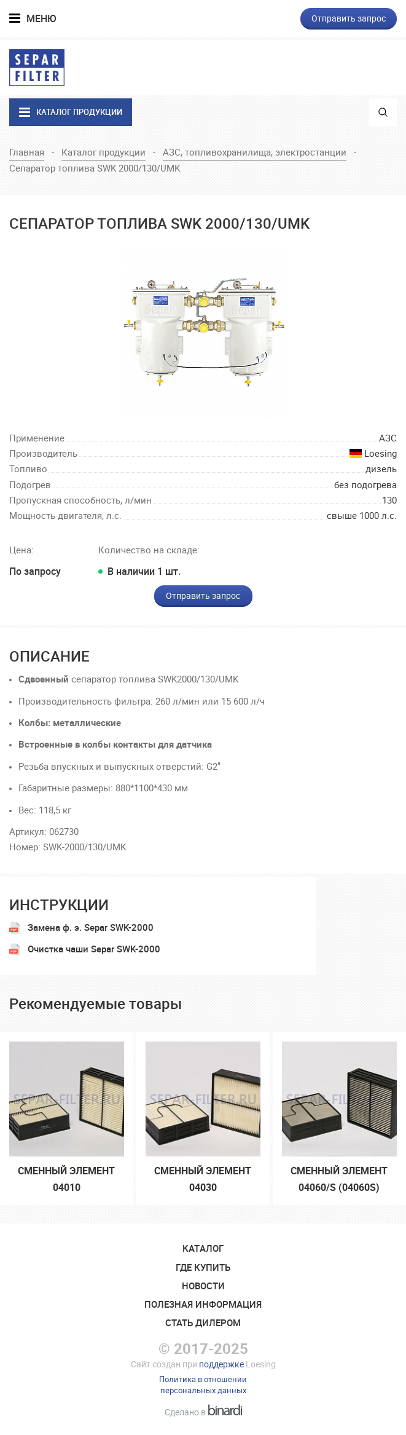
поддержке (221, 1364)
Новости (203, 1285)
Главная (26, 152)
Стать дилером (203, 1322)
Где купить (203, 1267)
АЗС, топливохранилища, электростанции (254, 152)
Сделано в (203, 1412)
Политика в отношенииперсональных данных (203, 1385)
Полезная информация (203, 1304)
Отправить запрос (348, 18)
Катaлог (203, 1248)
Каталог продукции (103, 152)
